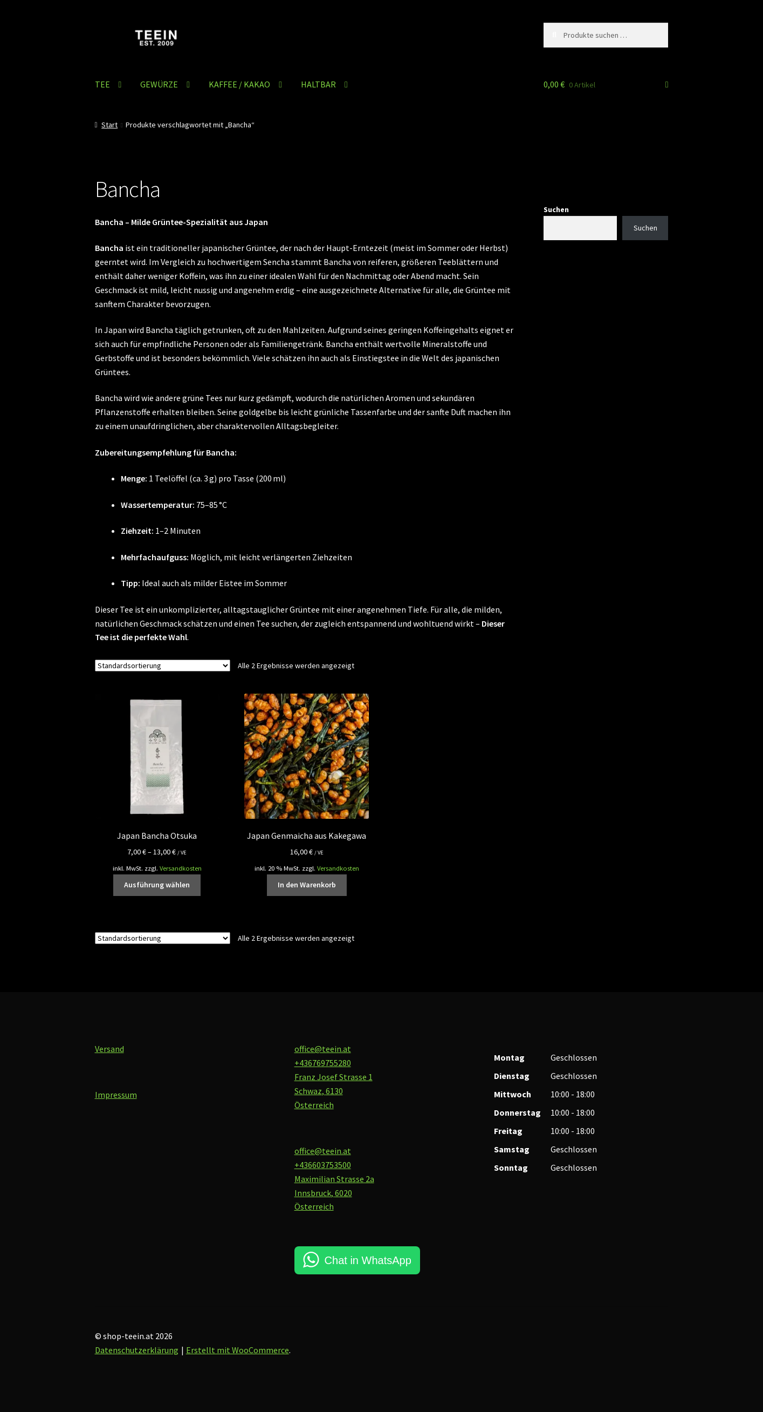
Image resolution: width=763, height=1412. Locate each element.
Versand (109, 1048)
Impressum (116, 1094)
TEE (102, 84)
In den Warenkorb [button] (307, 885)
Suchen (556, 209)
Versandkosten (181, 868)
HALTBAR (318, 84)
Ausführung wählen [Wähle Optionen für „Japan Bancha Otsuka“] (157, 885)
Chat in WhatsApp (368, 1260)
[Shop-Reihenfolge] (162, 665)
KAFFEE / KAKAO (239, 84)
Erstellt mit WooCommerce (237, 1350)
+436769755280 (322, 1062)
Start (109, 125)
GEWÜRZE (159, 84)
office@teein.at (322, 1048)
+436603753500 (322, 1164)
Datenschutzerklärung (136, 1350)
